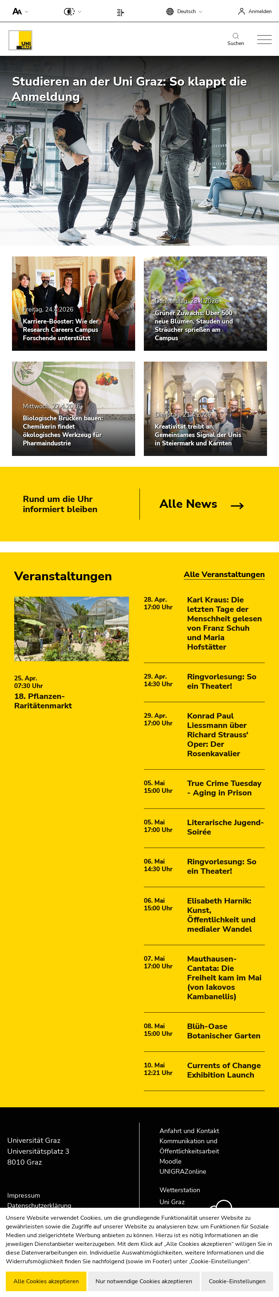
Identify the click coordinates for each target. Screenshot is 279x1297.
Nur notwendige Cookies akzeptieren (144, 1281)
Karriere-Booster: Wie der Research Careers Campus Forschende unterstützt (60, 329)
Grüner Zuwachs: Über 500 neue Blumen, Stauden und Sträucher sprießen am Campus (194, 325)
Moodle (170, 1161)
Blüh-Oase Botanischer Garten (223, 1031)
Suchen (235, 40)
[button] (18, 11)
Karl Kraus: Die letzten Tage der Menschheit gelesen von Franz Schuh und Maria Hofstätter (224, 623)
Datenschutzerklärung (39, 1205)
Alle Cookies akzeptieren (46, 1281)
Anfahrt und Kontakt (189, 1131)
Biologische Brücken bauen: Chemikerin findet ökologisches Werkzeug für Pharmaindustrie (63, 431)
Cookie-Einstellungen (237, 1281)
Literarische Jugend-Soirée (225, 827)
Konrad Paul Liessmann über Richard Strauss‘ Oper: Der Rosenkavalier (217, 735)
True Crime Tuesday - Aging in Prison (224, 788)
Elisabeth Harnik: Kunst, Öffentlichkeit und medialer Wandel (221, 915)
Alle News (188, 504)
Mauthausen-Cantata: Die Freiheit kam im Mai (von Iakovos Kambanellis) (224, 978)
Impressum (23, 1195)
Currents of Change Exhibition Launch (224, 1070)
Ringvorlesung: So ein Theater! (221, 681)
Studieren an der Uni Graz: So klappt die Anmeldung (129, 89)
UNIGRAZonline (182, 1171)
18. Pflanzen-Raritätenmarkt (43, 701)
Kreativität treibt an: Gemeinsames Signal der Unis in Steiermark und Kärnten (198, 435)
